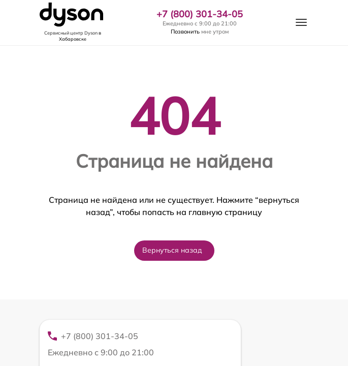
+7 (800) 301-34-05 (199, 14)
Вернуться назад (172, 250)
